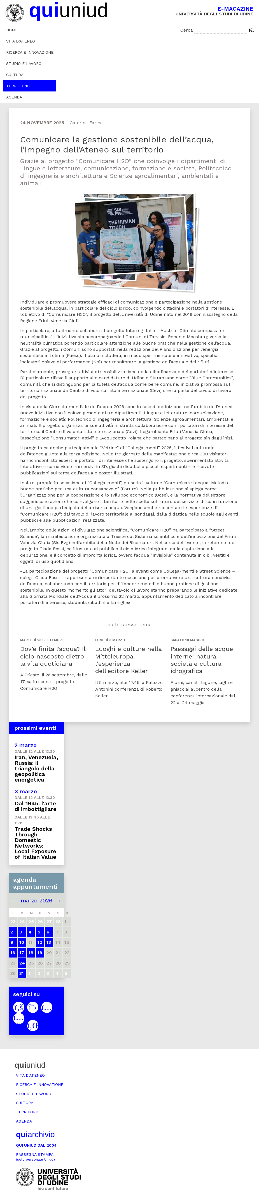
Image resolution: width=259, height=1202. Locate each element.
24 (22, 963)
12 (40, 942)
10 (21, 942)
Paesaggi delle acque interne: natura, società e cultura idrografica (202, 659)
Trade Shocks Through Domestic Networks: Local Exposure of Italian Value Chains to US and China (35, 848)
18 (31, 952)
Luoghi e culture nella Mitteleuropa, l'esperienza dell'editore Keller (128, 659)
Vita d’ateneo (20, 41)
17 (21, 952)
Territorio (18, 86)
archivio (35, 1134)
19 (40, 952)
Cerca (186, 30)
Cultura (15, 74)
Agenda (14, 97)
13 (48, 942)
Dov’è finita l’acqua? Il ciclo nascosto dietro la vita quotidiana (52, 656)
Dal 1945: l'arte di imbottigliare (36, 806)
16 (12, 952)
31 (21, 973)
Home (12, 30)
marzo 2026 (36, 900)
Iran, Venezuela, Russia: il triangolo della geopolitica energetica (36, 768)
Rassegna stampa (35, 1156)
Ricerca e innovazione (29, 52)
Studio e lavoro (23, 63)
